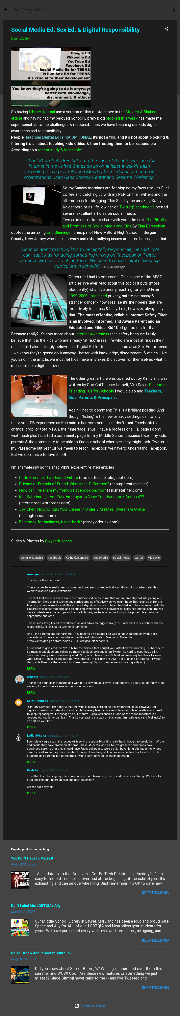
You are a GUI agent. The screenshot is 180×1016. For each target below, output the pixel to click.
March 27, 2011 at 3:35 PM (60, 574)
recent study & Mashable (59, 150)
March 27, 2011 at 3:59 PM (54, 676)
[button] (166, 29)
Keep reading (155, 892)
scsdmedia (101, 557)
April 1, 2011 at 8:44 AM (55, 770)
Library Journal (42, 111)
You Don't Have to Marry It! (32, 858)
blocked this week (122, 118)
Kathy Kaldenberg (77, 557)
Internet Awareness (91, 334)
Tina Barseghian (151, 226)
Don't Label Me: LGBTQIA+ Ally (36, 906)
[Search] (174, 11)
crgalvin (32, 677)
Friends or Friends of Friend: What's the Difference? (64, 484)
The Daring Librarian (31, 9)
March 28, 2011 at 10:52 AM (63, 735)
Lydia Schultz (36, 735)
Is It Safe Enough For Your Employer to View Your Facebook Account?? (81, 496)
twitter (139, 557)
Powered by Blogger (90, 1005)
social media (121, 557)
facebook (54, 557)
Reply (31, 668)
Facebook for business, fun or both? (50, 522)
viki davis (154, 557)
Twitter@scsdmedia (137, 207)
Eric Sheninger (59, 232)
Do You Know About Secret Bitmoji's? (41, 953)
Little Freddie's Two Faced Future (49, 477)
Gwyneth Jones (58, 541)
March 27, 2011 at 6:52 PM (64, 700)
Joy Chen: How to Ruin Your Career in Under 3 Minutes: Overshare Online (82, 509)
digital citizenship (32, 557)
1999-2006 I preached (88, 296)
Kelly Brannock (37, 701)
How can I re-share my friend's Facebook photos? (62, 490)
